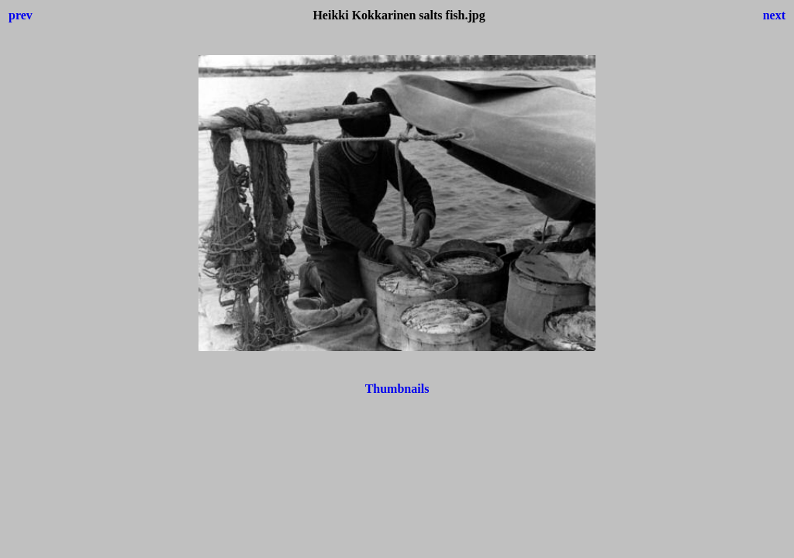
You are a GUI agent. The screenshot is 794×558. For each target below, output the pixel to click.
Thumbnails (397, 388)
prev (21, 15)
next (774, 15)
